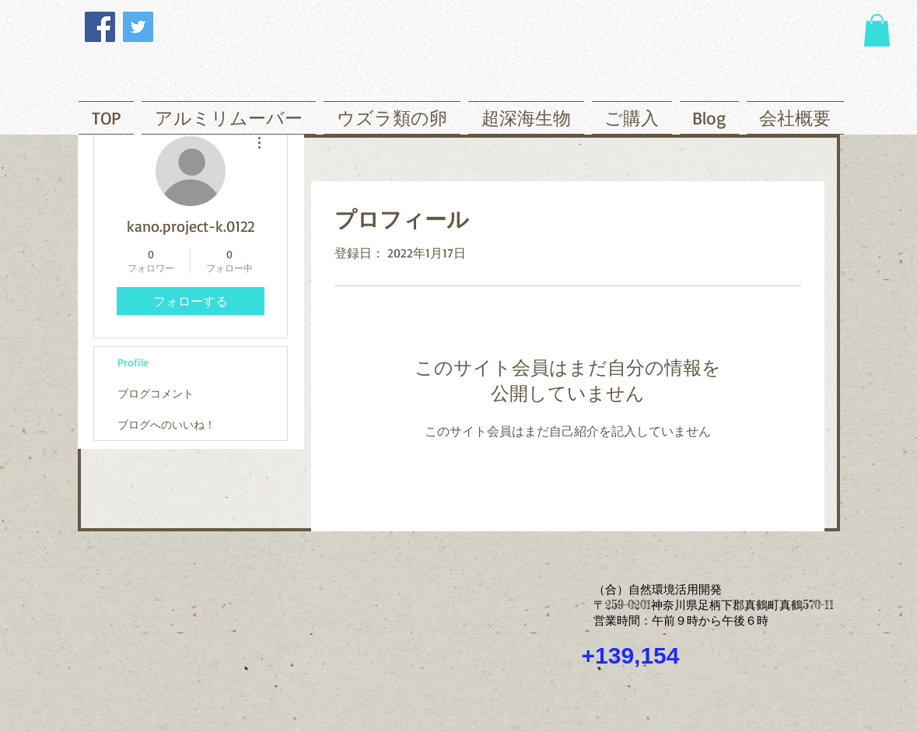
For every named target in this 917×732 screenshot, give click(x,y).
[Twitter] (138, 27)
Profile (133, 362)
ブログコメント (155, 393)
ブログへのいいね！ (166, 424)
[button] (877, 30)
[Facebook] (100, 27)
